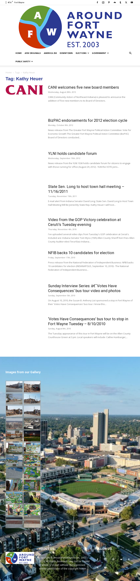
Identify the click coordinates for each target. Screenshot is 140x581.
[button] (130, 53)
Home (18, 53)
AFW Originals (33, 53)
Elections (82, 53)
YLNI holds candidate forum (72, 153)
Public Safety (24, 61)
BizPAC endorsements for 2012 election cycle (87, 120)
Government (100, 53)
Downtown (66, 53)
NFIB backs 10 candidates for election (81, 253)
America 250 (50, 53)
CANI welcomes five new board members (83, 87)
